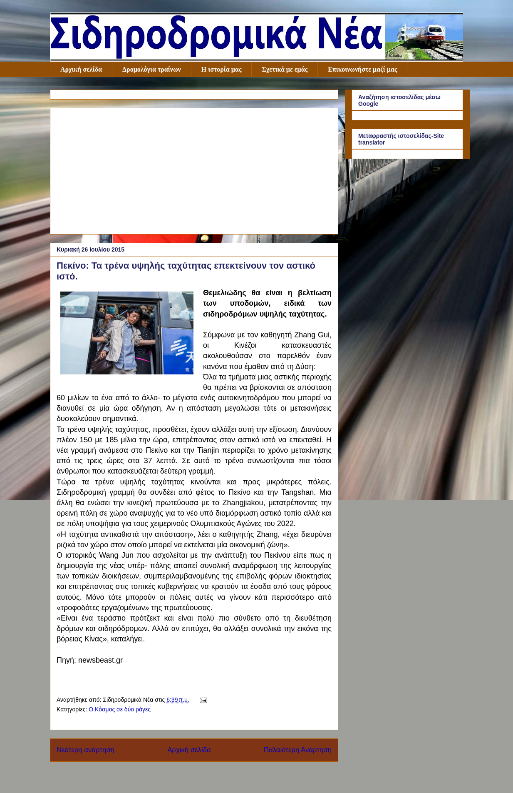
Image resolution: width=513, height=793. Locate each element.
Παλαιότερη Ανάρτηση (298, 750)
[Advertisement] (194, 169)
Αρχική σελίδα (81, 69)
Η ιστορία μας (221, 69)
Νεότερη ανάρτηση (85, 750)
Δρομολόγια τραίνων (151, 69)
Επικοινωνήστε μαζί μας (362, 69)
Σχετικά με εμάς (284, 69)
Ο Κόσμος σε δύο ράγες (120, 709)
